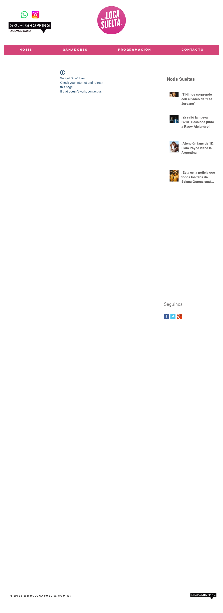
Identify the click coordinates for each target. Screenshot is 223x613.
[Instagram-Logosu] (35, 14)
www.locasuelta (40, 595)
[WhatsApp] (24, 14)
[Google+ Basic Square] (179, 316)
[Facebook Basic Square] (166, 316)
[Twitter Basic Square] (172, 316)
